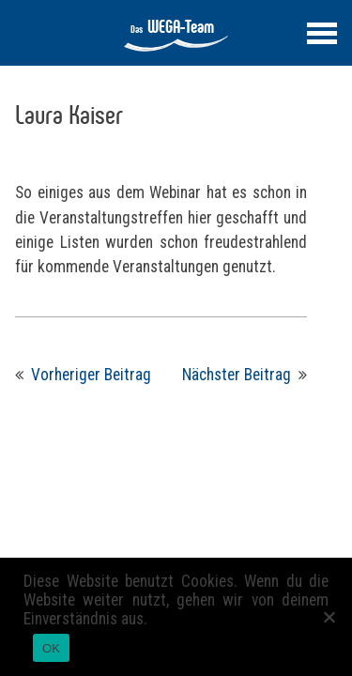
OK (51, 648)
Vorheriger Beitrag (91, 374)
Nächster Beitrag (236, 374)
